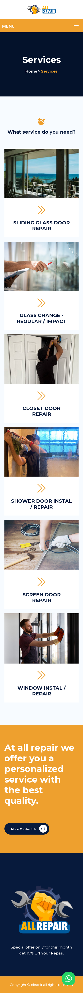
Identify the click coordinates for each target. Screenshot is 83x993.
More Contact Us (29, 829)
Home (31, 71)
